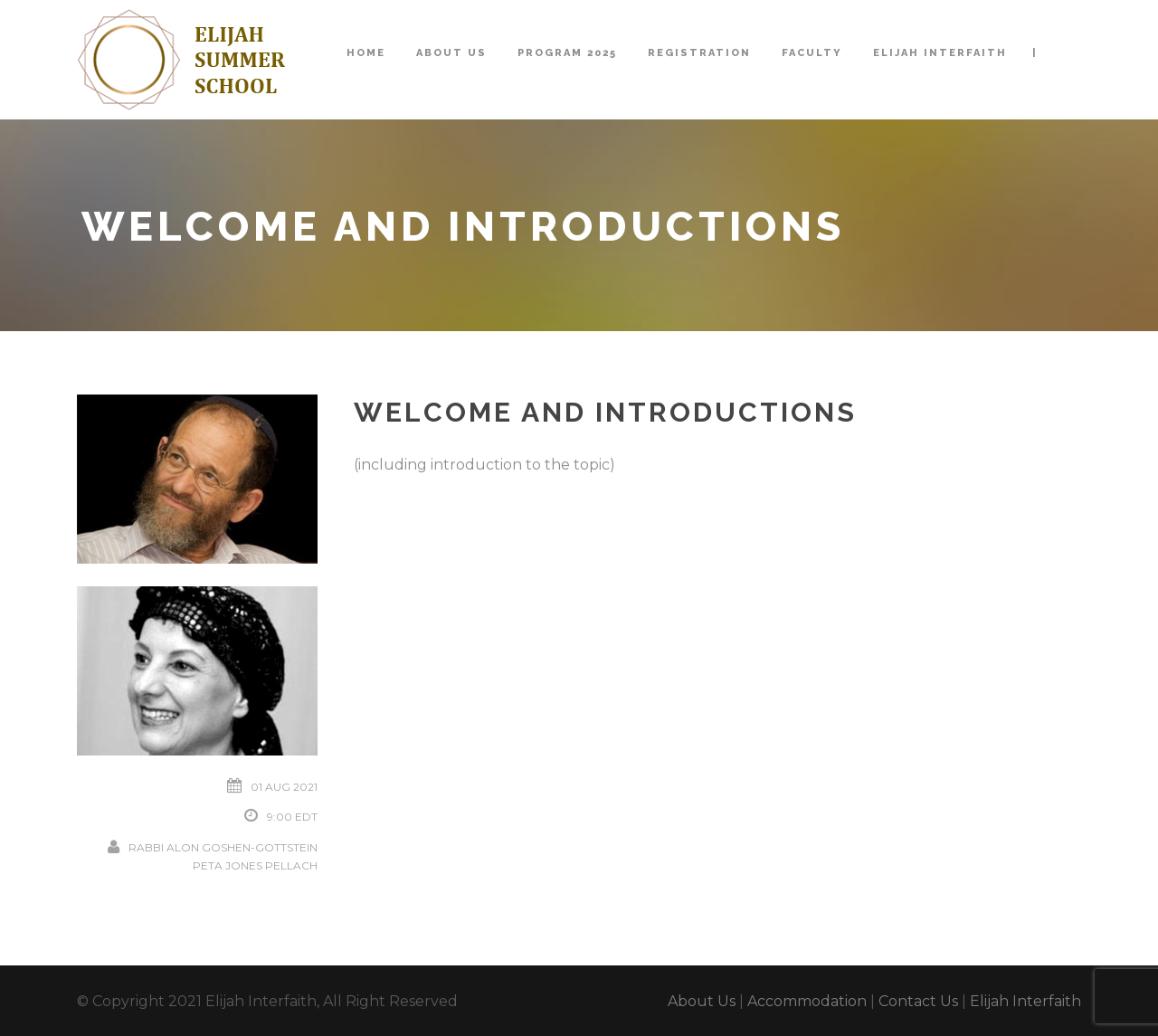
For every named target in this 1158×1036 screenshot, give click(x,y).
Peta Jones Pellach (255, 865)
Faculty (812, 53)
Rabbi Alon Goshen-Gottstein (223, 847)
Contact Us (918, 1001)
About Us (451, 53)
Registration (699, 53)
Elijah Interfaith (940, 53)
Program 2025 (567, 53)
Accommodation (807, 1001)
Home (365, 53)
